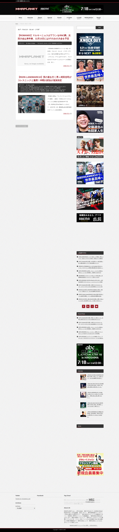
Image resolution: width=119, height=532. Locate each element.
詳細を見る (66, 66)
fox (73, 503)
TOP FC (75, 502)
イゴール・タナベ (62, 86)
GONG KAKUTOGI (81, 502)
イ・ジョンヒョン (24, 89)
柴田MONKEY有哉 (35, 87)
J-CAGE (32, 84)
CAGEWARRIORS (68, 503)
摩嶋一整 (62, 90)
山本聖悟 (47, 90)
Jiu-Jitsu (96, 499)
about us (84, 499)
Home (17, 23)
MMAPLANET (62, 529)
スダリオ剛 (36, 89)
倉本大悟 (43, 90)
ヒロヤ (41, 87)
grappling (71, 502)
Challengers (90, 502)
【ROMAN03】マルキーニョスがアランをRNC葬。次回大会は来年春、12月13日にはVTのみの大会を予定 (44, 37)
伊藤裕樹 (47, 86)
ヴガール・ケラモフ (49, 89)
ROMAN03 (54, 43)
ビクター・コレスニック (26, 90)
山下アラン (59, 43)
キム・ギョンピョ (36, 90)
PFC (65, 500)
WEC (91, 499)
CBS (77, 499)
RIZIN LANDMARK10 (55, 90)
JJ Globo (33, 43)
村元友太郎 (42, 89)
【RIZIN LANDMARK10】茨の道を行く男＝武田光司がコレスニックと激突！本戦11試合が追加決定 (45, 79)
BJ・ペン (80, 503)
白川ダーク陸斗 (53, 86)
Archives (18, 506)
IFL (99, 499)
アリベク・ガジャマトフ (39, 86)
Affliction (68, 499)
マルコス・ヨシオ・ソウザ (45, 43)
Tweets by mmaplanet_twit (23, 499)
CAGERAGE (97, 502)
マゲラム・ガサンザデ (25, 87)
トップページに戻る (21, 126)
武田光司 (31, 86)
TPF (87, 500)
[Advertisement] (90, 237)
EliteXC (76, 503)
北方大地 (31, 89)
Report (29, 43)
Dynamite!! (66, 502)
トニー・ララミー (24, 86)
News (29, 84)
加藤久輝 (58, 87)
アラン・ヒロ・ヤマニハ (60, 89)
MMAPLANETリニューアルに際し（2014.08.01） (84, 525)
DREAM (79, 499)
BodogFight (73, 499)
